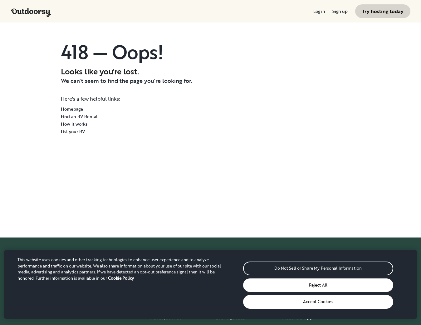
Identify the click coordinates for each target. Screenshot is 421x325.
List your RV (73, 131)
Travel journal (165, 317)
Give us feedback (368, 305)
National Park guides (239, 305)
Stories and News (169, 305)
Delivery (225, 292)
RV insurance (297, 305)
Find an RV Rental (79, 116)
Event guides (230, 317)
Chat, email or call (370, 292)
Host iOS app (297, 317)
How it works (74, 124)
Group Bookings (234, 267)
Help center (362, 280)
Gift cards (226, 280)
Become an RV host (305, 267)
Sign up (339, 11)
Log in (319, 11)
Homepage (72, 109)
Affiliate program (302, 292)
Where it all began (170, 267)
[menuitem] (319, 11)
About (156, 280)
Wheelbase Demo (303, 280)
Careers (158, 292)
